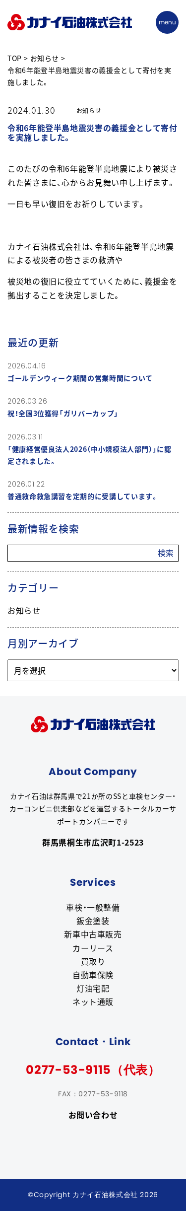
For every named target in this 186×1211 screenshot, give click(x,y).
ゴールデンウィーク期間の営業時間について (80, 378)
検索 (166, 553)
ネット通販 (93, 1001)
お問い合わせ (93, 1115)
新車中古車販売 (93, 934)
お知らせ (24, 610)
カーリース (92, 948)
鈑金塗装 (93, 920)
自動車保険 (93, 975)
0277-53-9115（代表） (93, 1070)
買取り (93, 961)
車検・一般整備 (93, 907)
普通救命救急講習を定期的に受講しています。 (82, 496)
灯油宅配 (93, 988)
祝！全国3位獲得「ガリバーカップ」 (63, 413)
